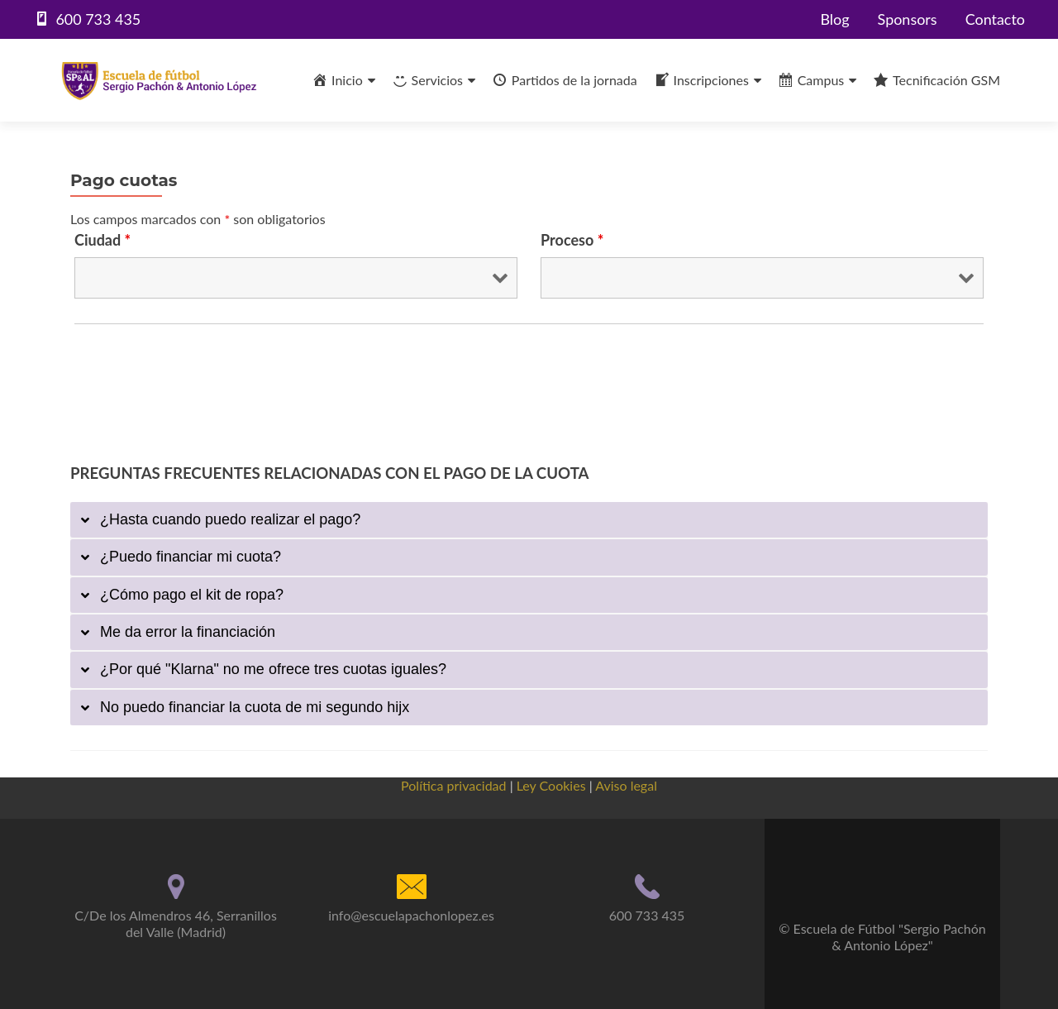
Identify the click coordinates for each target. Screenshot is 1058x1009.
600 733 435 (647, 914)
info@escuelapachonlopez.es (411, 914)
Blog (834, 19)
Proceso (572, 240)
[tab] (529, 520)
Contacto (995, 19)
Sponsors (906, 19)
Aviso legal (626, 784)
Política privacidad (453, 784)
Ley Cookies (551, 784)
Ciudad (102, 240)
